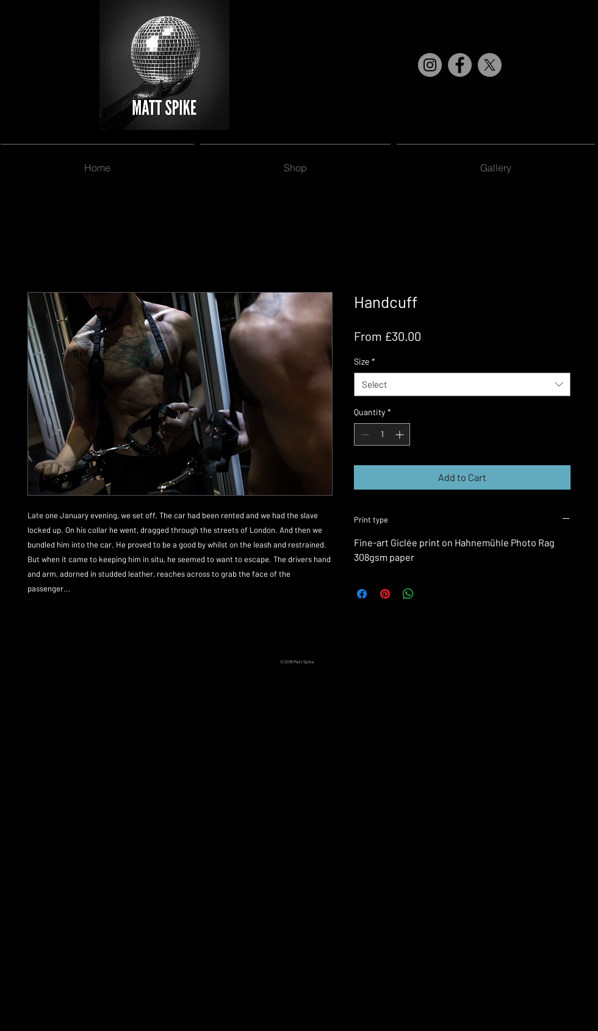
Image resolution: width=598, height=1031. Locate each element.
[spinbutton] (382, 434)
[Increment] (400, 434)
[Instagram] (430, 65)
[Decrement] (363, 434)
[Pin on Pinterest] (385, 594)
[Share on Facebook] (362, 594)
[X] (490, 65)
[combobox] (462, 384)
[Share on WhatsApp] (408, 594)
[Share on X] (431, 594)
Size (364, 361)
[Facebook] (460, 65)
